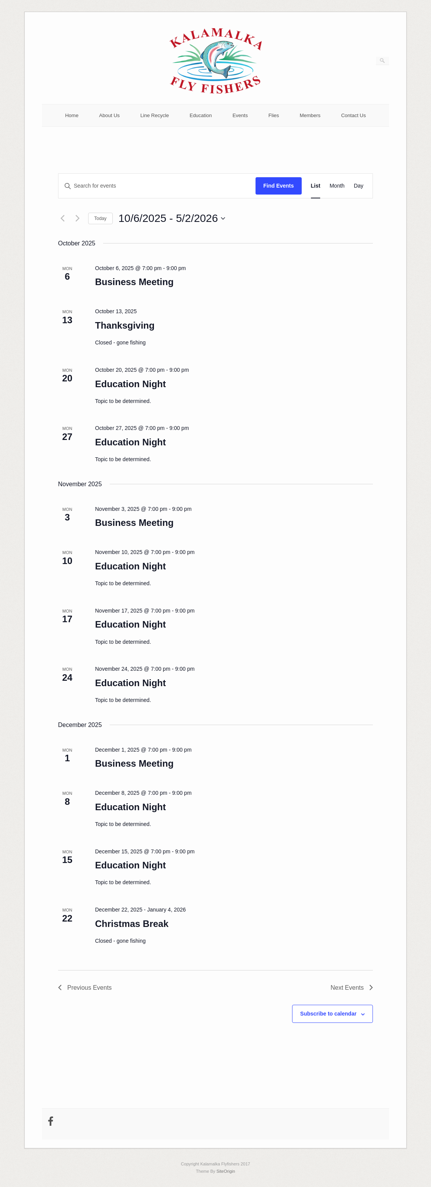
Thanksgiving (125, 325)
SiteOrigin (225, 1171)
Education (201, 115)
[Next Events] (77, 218)
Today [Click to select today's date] (100, 218)
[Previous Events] (62, 218)
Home (72, 115)
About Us (109, 115)
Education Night (130, 384)
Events (240, 115)
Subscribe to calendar (328, 1014)
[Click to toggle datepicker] (172, 218)
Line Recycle (154, 115)
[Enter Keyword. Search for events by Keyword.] (157, 186)
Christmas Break (132, 923)
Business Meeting (134, 282)
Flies (274, 115)
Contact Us (353, 115)
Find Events (278, 186)
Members (310, 115)
